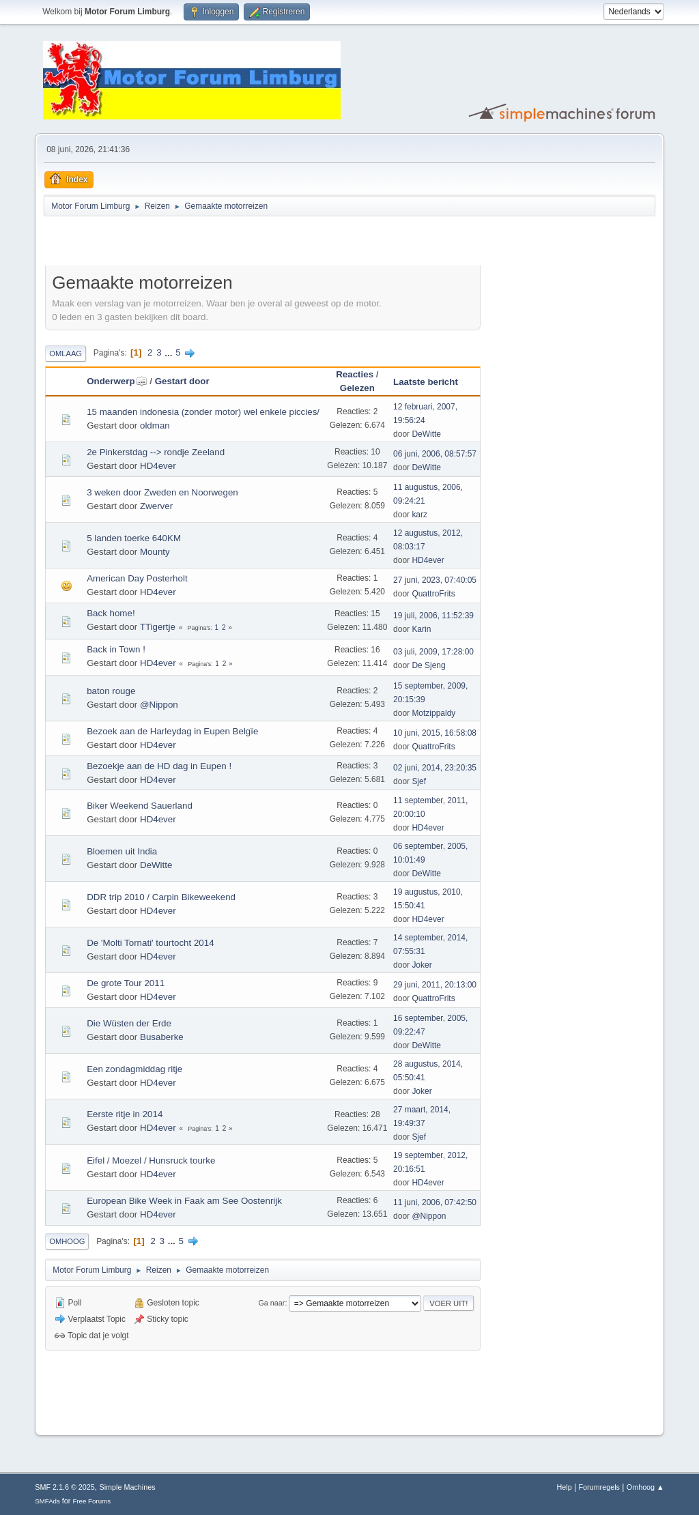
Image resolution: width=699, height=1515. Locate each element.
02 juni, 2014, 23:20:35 (434, 768)
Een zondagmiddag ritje (134, 1069)
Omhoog (67, 1241)
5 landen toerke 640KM (134, 538)
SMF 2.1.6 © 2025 (65, 1487)
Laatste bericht (425, 382)
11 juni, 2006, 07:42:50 (434, 1202)
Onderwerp (117, 381)
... (170, 352)
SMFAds (47, 1501)
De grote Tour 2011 (126, 983)
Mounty (155, 552)
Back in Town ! (116, 649)
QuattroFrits (433, 593)
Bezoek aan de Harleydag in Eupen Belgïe (172, 731)
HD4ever (158, 466)
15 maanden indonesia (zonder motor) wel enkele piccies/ (203, 412)
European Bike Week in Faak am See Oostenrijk (184, 1201)
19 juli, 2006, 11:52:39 (433, 615)
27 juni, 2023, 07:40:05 (434, 580)
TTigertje (157, 627)
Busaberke (162, 1037)
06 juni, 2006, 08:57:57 (434, 454)
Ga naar (271, 1303)
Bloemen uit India (122, 851)
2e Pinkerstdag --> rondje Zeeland (156, 452)
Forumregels (599, 1487)
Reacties (354, 374)
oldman (155, 425)
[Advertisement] (205, 242)
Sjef (419, 781)
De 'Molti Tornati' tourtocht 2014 (150, 943)
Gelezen (357, 388)
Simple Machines (128, 1487)
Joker (421, 965)
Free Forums (91, 1501)
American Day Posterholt (137, 578)
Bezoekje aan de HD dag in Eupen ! (159, 766)
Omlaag (65, 353)
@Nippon (159, 704)
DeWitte (426, 434)
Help (564, 1487)
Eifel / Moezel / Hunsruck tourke (151, 1160)
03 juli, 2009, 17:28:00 (433, 651)
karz (419, 514)
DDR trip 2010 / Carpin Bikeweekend (161, 897)
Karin (421, 629)
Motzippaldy (433, 713)
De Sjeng (428, 665)
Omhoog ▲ (645, 1487)
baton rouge (111, 691)
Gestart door (182, 381)
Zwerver (156, 506)
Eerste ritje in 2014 (124, 1114)
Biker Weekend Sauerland (139, 805)
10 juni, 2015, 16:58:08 (434, 733)
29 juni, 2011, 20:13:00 (434, 985)
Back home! (110, 613)
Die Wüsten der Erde (129, 1023)
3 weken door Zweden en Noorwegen (162, 492)
